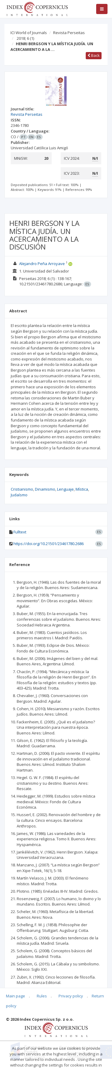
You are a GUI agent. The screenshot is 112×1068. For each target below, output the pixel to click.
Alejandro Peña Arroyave (42, 263)
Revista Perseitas (69, 32)
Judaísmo (19, 495)
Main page (15, 996)
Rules (42, 996)
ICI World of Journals (28, 32)
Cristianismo (22, 489)
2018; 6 (25, 38)
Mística (82, 489)
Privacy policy (71, 996)
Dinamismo (45, 489)
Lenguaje (65, 489)
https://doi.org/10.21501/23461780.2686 (48, 543)
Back (94, 55)
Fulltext (19, 532)
